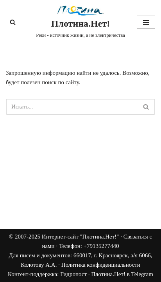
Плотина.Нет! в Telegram (122, 274)
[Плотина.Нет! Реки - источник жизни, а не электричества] (80, 22)
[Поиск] (13, 22)
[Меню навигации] (146, 22)
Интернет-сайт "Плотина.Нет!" (80, 236)
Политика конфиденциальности (100, 265)
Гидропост (73, 274)
